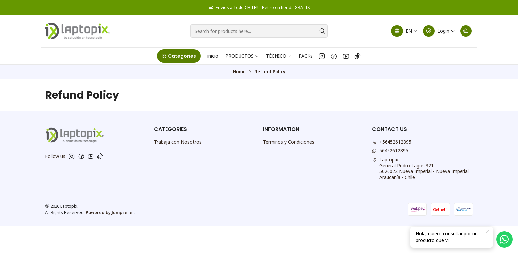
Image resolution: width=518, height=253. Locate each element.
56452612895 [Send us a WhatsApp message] (390, 151)
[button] (178, 56)
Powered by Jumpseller (110, 212)
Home (239, 71)
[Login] (439, 31)
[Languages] (405, 31)
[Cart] (466, 31)
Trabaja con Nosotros (178, 142)
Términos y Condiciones (288, 142)
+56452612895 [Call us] (391, 142)
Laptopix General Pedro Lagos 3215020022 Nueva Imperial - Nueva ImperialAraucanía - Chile (420, 168)
